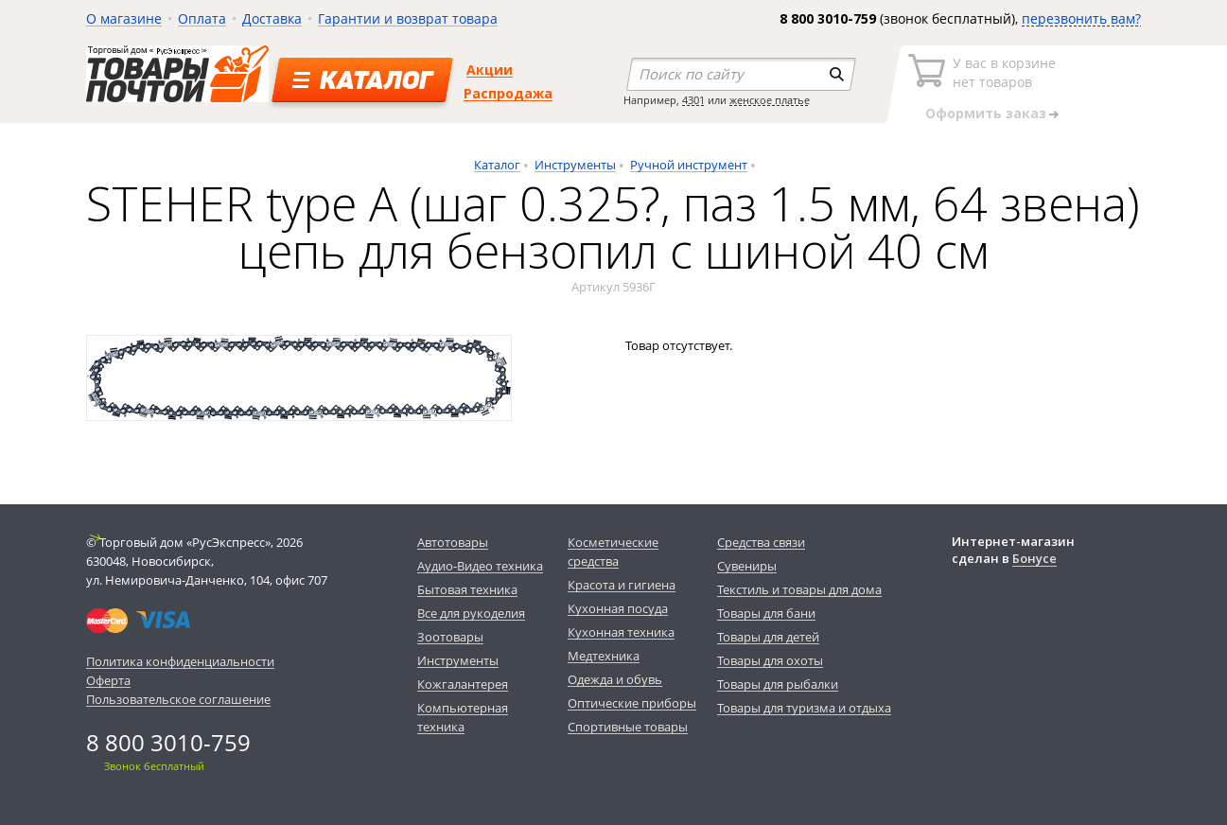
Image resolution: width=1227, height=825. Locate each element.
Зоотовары (450, 636)
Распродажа (508, 93)
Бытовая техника (467, 589)
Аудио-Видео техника (480, 565)
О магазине (124, 18)
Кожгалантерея (462, 684)
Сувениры (747, 565)
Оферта (108, 680)
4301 (693, 100)
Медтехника (604, 655)
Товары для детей (768, 636)
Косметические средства (613, 552)
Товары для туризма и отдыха (804, 707)
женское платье (769, 100)
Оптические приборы (632, 702)
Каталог (497, 164)
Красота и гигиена (621, 584)
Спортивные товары (628, 726)
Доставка (272, 18)
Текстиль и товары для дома (799, 589)
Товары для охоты (770, 660)
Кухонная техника (621, 632)
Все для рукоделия (471, 613)
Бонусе (1034, 558)
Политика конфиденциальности (180, 661)
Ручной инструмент (688, 164)
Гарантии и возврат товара (408, 18)
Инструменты (575, 164)
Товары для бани (766, 613)
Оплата (202, 18)
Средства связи (761, 542)
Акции (489, 70)
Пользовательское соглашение (178, 699)
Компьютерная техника (462, 717)
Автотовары (452, 542)
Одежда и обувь (615, 679)
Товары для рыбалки (777, 684)
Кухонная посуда (618, 608)
